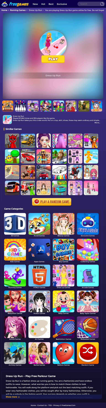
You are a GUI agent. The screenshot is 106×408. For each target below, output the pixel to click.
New (35, 4)
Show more (13, 397)
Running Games (18, 10)
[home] (15, 1)
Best (51, 4)
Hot (43, 4)
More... (97, 123)
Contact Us (42, 405)
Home (4, 10)
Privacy (56, 405)
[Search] (91, 4)
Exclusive (62, 4)
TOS (50, 405)
